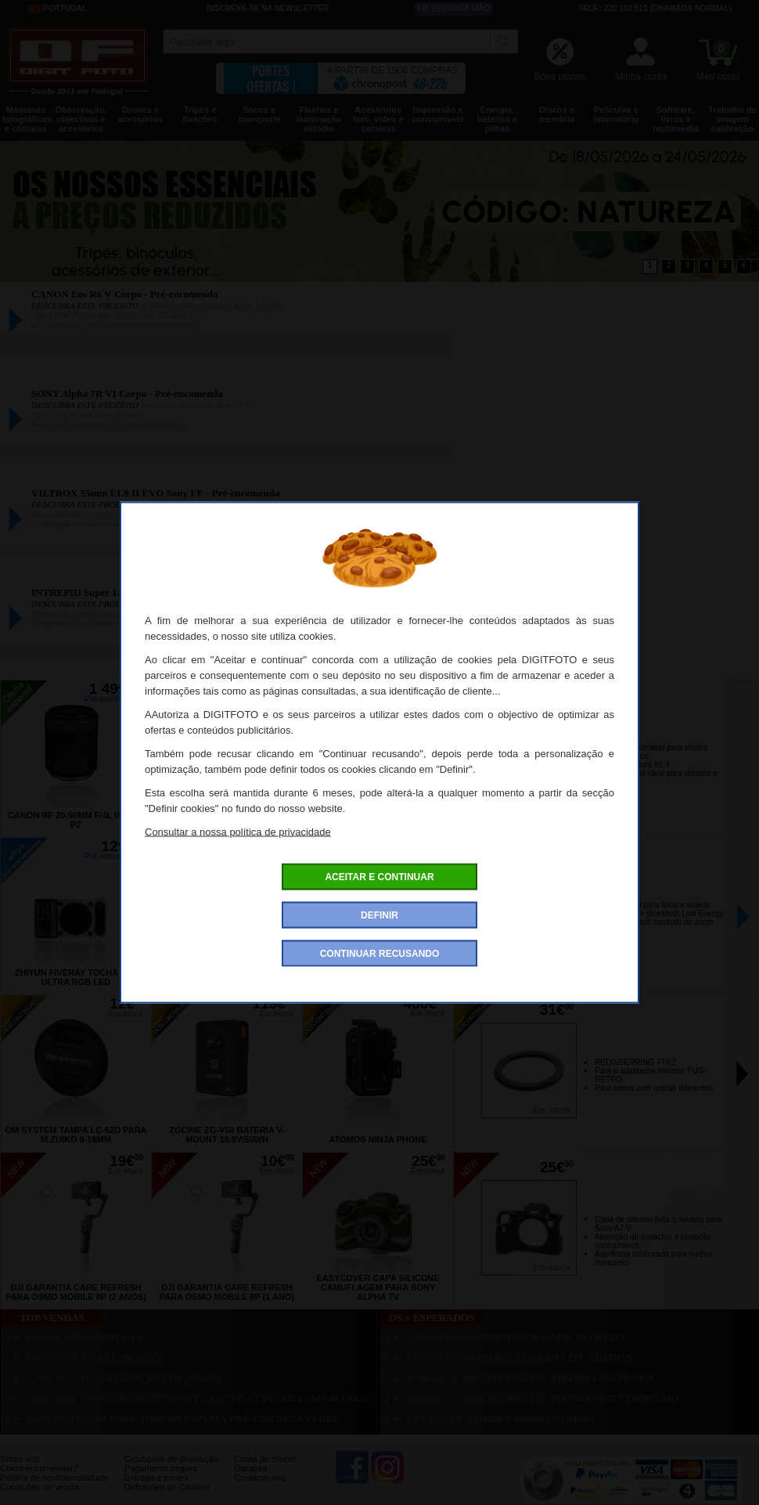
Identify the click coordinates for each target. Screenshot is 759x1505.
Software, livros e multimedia (675, 119)
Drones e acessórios (140, 114)
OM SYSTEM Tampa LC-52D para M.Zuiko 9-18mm (75, 1134)
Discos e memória (557, 114)
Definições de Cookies (167, 1487)
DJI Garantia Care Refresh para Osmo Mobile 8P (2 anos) (75, 1292)
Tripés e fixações (199, 114)
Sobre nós (19, 1458)
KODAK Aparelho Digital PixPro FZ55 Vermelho (542, 1398)
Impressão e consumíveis (438, 114)
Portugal (57, 8)
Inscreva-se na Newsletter (268, 8)
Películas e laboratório (616, 114)
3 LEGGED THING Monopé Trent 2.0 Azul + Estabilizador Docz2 (199, 1398)
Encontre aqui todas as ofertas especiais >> (606, 830)
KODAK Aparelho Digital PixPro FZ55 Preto (529, 1378)
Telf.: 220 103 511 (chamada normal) (655, 8)
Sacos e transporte (259, 114)
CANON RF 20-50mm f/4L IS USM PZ (76, 819)
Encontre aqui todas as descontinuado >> (606, 1144)
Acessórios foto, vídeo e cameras (378, 119)
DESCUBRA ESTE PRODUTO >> (92, 305)
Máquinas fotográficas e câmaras (27, 119)
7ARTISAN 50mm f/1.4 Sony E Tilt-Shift (655, 723)
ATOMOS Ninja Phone (377, 1139)
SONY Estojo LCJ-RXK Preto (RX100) (124, 1378)
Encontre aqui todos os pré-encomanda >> (606, 987)
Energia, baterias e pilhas (497, 119)
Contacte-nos (259, 1477)
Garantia (250, 1468)
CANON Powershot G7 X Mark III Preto (515, 1337)
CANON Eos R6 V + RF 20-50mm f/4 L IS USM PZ (227, 819)
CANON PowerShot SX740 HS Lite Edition (519, 1357)
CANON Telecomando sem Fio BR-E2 (655, 880)
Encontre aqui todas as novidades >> (606, 1302)
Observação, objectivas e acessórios (80, 119)
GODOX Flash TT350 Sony (95, 1357)
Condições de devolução (171, 1458)
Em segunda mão (454, 8)
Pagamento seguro (160, 1468)
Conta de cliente (265, 1458)
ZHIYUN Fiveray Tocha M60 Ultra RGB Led (76, 977)
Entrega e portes (156, 1477)
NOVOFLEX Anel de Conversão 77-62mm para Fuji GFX (654, 1038)
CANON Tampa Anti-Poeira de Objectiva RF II (378, 977)
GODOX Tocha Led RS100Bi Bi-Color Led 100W (227, 977)
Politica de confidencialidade (54, 1477)
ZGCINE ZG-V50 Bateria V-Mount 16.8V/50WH (226, 1134)
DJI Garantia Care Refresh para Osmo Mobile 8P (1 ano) (227, 1292)
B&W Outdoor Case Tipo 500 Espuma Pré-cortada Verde (183, 1418)
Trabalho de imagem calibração (732, 119)
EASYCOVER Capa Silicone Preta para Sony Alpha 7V (655, 1195)
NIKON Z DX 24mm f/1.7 (85, 1337)
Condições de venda (39, 1487)
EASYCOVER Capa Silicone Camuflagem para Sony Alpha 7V (377, 1287)
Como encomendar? (39, 1468)
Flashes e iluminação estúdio (319, 119)
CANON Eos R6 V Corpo (378, 824)
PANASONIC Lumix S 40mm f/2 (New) (500, 1418)
